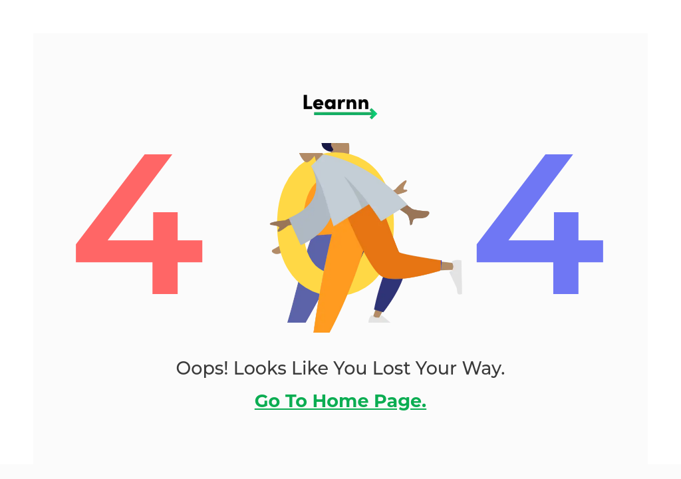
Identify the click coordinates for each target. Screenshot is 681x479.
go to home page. (340, 401)
